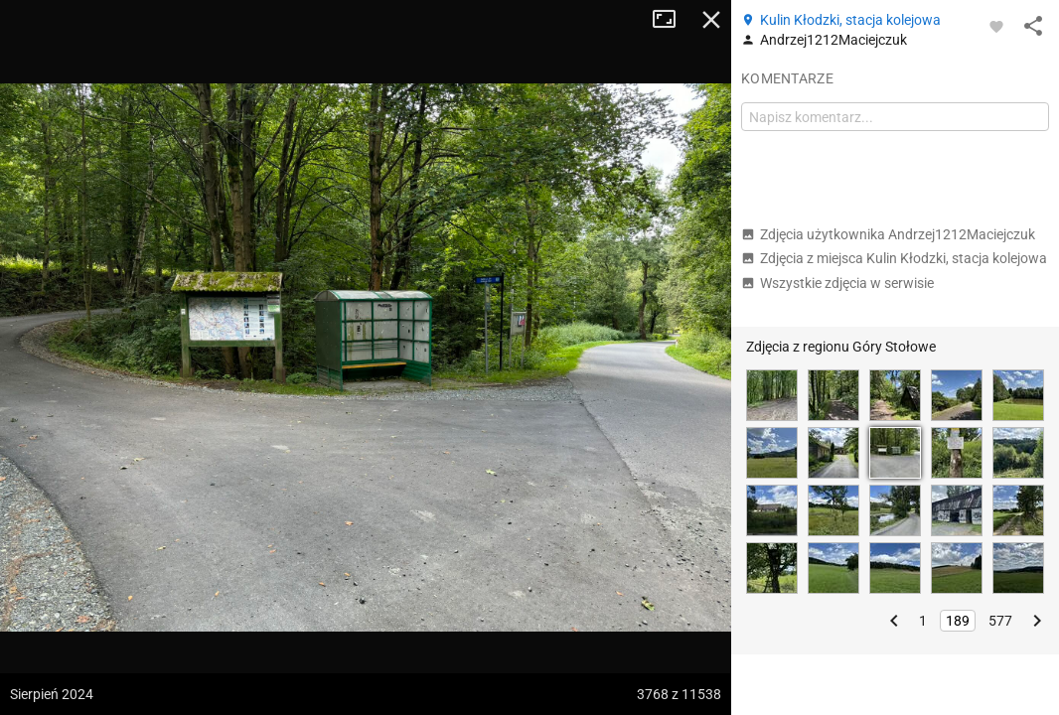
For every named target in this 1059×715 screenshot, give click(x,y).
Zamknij (711, 20)
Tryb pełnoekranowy (671, 20)
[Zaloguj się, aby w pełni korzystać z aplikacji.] (996, 26)
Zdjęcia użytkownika (888, 234)
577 (1000, 621)
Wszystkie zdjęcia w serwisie (837, 283)
